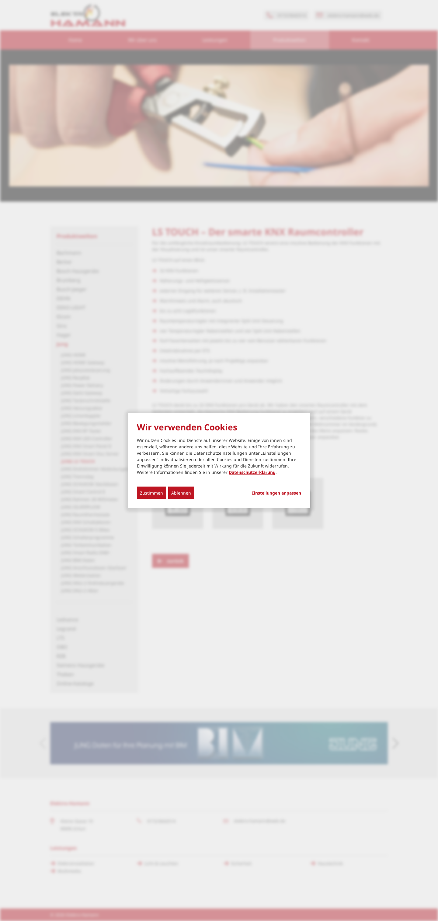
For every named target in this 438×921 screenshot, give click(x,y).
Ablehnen (181, 492)
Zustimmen (151, 492)
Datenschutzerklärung (252, 472)
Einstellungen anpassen (276, 493)
